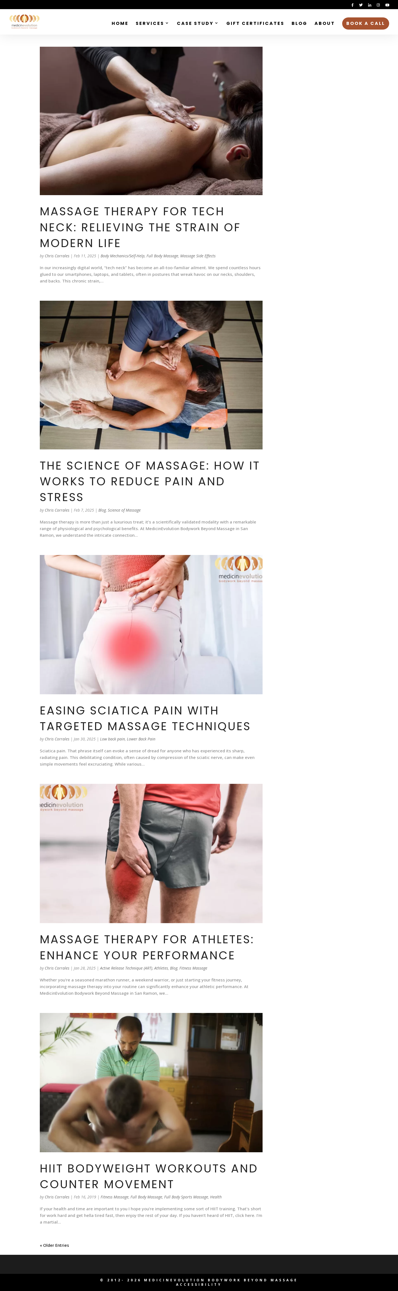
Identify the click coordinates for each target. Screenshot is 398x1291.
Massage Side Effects (198, 255)
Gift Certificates (255, 24)
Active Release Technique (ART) (126, 968)
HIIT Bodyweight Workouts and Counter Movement (149, 1176)
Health (216, 1197)
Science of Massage (124, 510)
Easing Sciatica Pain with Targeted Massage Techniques (145, 718)
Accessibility (199, 1284)
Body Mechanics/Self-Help (123, 255)
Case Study (195, 24)
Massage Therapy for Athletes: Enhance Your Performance (147, 947)
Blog (299, 24)
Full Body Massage (162, 255)
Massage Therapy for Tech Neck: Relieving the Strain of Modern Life (140, 227)
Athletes (161, 968)
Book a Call (365, 23)
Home (120, 24)
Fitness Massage (193, 968)
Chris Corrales (57, 255)
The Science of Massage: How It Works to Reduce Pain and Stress (150, 481)
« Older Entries (54, 1245)
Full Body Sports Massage (186, 1197)
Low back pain (112, 739)
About (325, 24)
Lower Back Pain (141, 739)
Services (150, 24)
